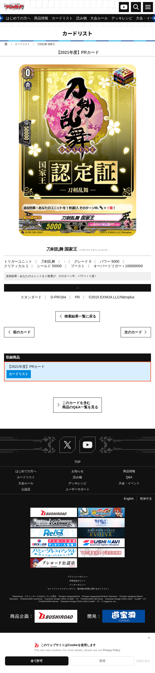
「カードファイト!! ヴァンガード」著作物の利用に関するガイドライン (78, 589)
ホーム (6, 44)
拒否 (102, 661)
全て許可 (37, 661)
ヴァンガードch (124, 7)
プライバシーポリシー (77, 577)
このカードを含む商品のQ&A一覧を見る (80, 405)
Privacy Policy (111, 650)
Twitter (67, 445)
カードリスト (22, 44)
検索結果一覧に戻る (80, 316)
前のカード (22, 332)
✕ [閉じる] (148, 638)
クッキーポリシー (77, 585)
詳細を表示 (143, 660)
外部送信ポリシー (77, 581)
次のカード (133, 332)
